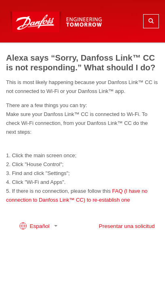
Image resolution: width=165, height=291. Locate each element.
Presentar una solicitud (126, 226)
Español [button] (35, 226)
